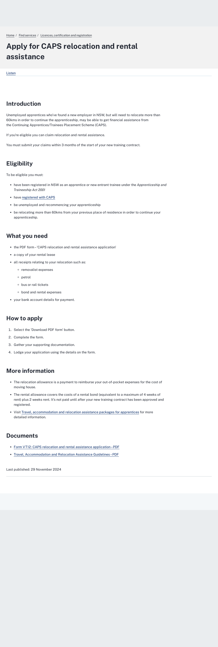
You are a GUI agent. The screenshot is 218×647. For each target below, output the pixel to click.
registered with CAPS (38, 197)
